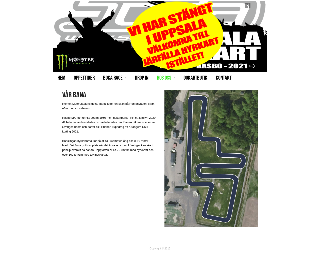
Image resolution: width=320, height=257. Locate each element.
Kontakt (224, 77)
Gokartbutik (195, 77)
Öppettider (84, 77)
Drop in (141, 77)
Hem (61, 77)
